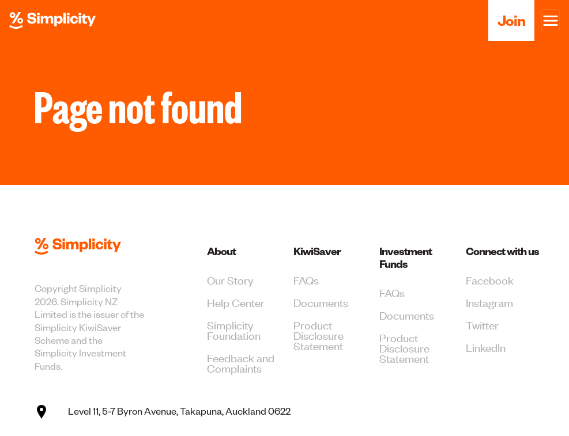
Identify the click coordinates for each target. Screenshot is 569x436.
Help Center (236, 302)
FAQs (306, 279)
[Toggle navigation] (550, 20)
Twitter (482, 324)
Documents (320, 302)
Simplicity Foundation (234, 329)
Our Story (230, 279)
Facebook (490, 279)
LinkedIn (486, 347)
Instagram (489, 302)
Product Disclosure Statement (318, 334)
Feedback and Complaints (240, 362)
